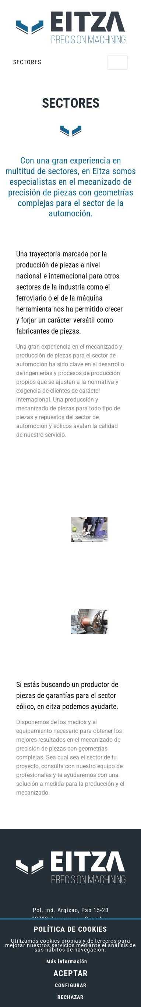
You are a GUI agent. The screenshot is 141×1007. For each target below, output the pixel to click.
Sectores (27, 62)
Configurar (71, 985)
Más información (66, 961)
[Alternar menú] (117, 62)
